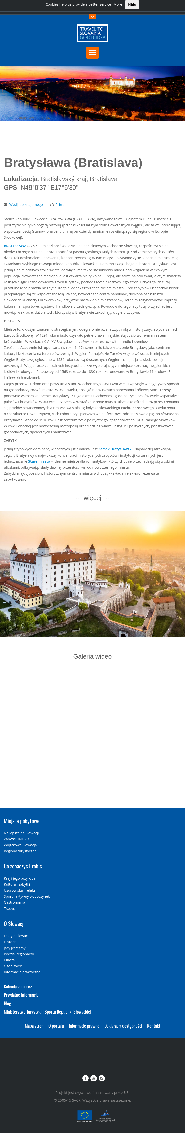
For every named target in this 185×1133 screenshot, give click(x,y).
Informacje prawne (84, 1025)
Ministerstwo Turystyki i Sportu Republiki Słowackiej (47, 1011)
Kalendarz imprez (18, 986)
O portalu (56, 1025)
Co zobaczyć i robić (23, 866)
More (117, 4)
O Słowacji (14, 923)
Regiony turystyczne (20, 851)
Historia (10, 941)
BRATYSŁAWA (15, 245)
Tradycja (11, 908)
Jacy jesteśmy (14, 948)
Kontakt (153, 1025)
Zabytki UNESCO (17, 839)
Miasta (9, 960)
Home (9, 117)
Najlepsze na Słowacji (21, 832)
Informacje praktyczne (22, 972)
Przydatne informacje (21, 994)
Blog (7, 1003)
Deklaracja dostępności (123, 1025)
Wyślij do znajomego (26, 204)
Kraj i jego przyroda (20, 878)
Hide (132, 4)
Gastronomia (14, 902)
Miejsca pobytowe (21, 821)
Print (60, 204)
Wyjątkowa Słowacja (20, 845)
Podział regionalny (19, 954)
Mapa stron (34, 1025)
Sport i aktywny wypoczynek (27, 896)
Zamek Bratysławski (115, 449)
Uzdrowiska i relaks (19, 890)
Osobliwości (13, 966)
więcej (92, 497)
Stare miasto (39, 461)
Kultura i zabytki (17, 884)
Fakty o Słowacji (16, 935)
